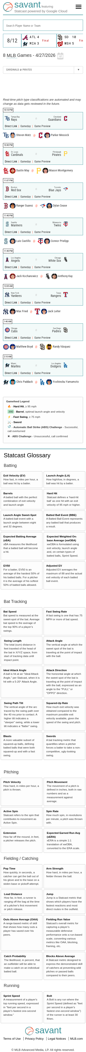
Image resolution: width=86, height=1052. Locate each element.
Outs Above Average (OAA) (20, 919)
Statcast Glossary (27, 455)
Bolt (49, 995)
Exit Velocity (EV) (14, 475)
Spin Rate (52, 811)
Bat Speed (10, 611)
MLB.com (76, 1038)
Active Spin (10, 811)
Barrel (20, 411)
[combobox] (43, 25)
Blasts (7, 736)
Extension (9, 832)
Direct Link (11, 126)
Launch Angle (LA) (58, 475)
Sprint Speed (11, 995)
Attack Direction (56, 670)
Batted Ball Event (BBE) (61, 514)
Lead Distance (13, 893)
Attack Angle (54, 640)
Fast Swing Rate (56, 611)
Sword (17, 422)
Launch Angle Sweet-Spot (19, 514)
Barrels (8, 493)
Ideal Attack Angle (14, 670)
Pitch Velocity (12, 781)
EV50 (6, 565)
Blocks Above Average (60, 956)
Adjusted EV (54, 565)
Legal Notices (57, 1038)
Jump (49, 893)
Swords (51, 736)
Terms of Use (12, 1038)
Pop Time (9, 868)
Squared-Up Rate (57, 702)
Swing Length (13, 640)
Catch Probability (15, 956)
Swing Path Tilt (13, 702)
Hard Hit (18, 406)
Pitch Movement (57, 781)
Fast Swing (20, 416)
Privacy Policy (34, 1038)
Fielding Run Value (58, 919)
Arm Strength (54, 868)
